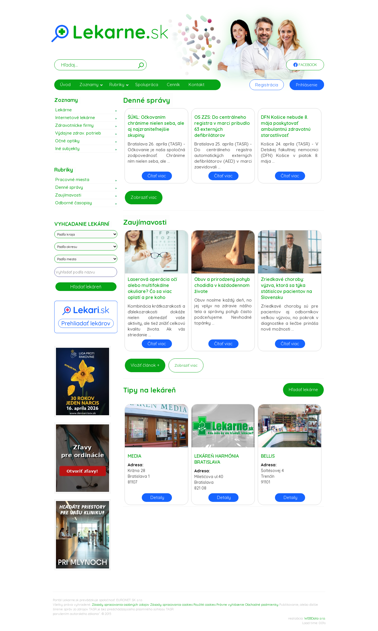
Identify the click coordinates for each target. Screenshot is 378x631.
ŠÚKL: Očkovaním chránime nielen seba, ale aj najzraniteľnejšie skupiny (156, 126)
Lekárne (63, 109)
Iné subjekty (67, 148)
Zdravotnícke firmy (74, 125)
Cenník (173, 84)
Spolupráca (146, 84)
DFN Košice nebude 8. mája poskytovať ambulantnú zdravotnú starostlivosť (286, 126)
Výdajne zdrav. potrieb (78, 133)
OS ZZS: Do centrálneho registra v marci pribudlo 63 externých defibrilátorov (222, 126)
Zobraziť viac (144, 197)
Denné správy (69, 187)
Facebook (305, 65)
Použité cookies (204, 605)
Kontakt (196, 84)
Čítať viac (157, 175)
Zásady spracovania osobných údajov (120, 605)
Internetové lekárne (75, 117)
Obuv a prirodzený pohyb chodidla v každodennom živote (222, 285)
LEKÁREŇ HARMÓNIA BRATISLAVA (216, 459)
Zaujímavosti (68, 195)
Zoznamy (91, 84)
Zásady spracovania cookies (171, 605)
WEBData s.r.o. (314, 618)
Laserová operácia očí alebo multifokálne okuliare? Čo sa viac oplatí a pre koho (152, 288)
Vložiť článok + (145, 365)
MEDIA (134, 456)
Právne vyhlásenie (230, 605)
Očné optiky (67, 140)
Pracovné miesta (72, 179)
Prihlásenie (306, 85)
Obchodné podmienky (261, 605)
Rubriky (119, 84)
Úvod (65, 84)
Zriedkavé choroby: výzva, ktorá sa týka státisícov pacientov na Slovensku (286, 288)
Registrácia (266, 85)
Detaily (157, 497)
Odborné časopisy (73, 202)
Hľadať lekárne (303, 389)
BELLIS (268, 456)
